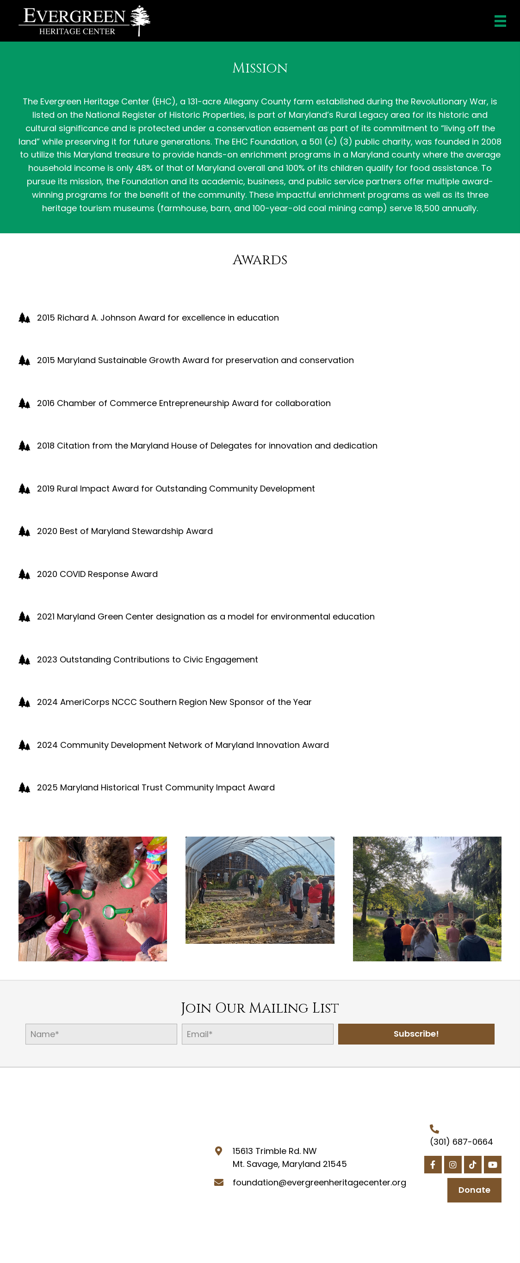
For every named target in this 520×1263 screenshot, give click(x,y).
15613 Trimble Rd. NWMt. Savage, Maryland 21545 (290, 1157)
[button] (416, 1034)
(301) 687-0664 (461, 1142)
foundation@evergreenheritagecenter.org (319, 1182)
